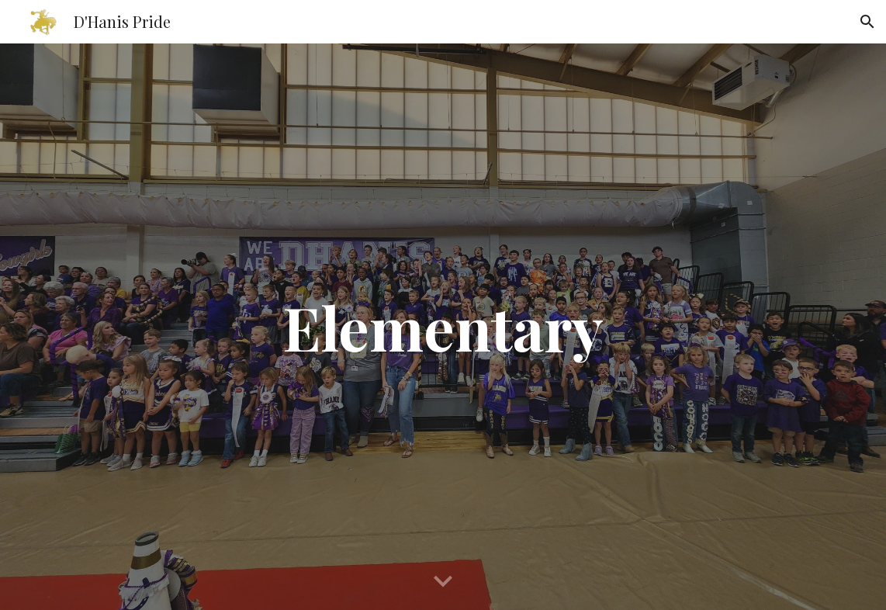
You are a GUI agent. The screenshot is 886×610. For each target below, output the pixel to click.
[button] (867, 21)
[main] (442, 327)
